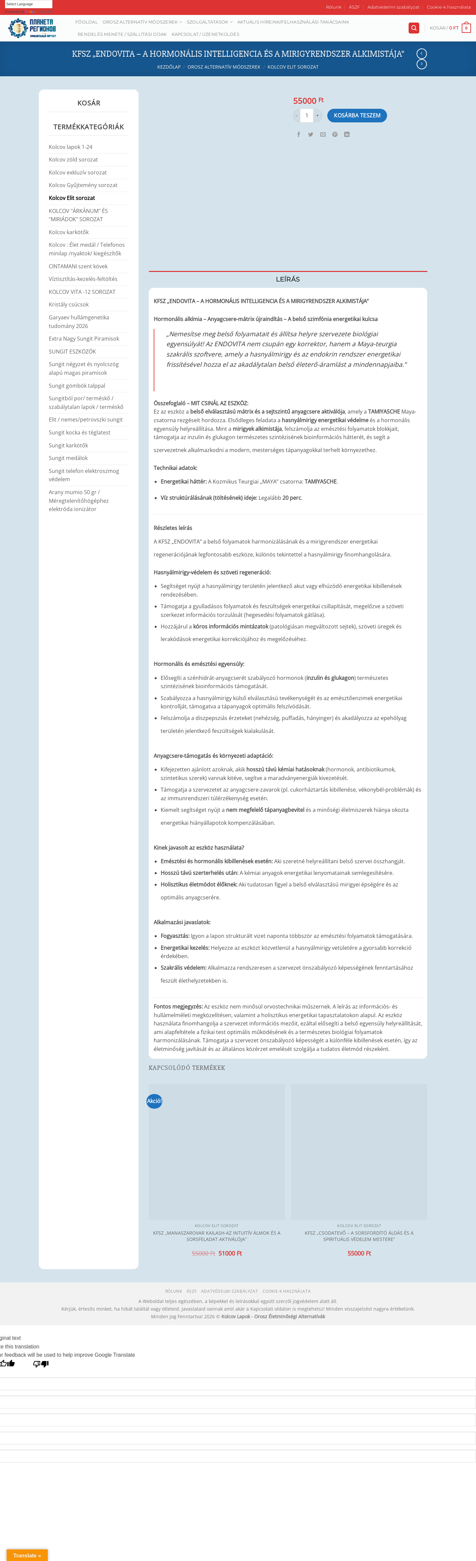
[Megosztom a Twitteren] (310, 134)
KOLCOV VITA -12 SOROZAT (82, 291)
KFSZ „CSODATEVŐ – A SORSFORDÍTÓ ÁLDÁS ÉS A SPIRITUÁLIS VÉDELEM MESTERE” (359, 1236)
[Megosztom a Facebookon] (298, 134)
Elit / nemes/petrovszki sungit (86, 419)
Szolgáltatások (210, 22)
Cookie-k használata (449, 7)
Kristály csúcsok (69, 304)
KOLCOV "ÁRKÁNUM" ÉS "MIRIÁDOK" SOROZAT (78, 215)
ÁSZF (354, 7)
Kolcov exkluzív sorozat (78, 172)
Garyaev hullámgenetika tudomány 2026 (79, 322)
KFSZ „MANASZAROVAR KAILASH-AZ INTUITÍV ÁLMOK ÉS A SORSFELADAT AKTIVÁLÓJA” (216, 1236)
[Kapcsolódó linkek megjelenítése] (375, 299)
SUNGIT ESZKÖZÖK (72, 351)
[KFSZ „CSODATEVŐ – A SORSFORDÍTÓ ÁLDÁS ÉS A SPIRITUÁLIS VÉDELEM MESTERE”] (359, 1152)
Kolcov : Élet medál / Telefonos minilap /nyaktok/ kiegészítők (87, 249)
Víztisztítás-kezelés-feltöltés (83, 279)
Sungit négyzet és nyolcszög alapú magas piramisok (84, 368)
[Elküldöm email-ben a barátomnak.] (322, 134)
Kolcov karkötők (69, 232)
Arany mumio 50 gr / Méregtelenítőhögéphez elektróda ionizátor (79, 500)
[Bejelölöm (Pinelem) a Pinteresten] (334, 134)
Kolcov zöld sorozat (73, 159)
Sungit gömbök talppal (77, 385)
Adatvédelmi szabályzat (393, 7)
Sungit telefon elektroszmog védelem (84, 475)
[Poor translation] (41, 1365)
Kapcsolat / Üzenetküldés (205, 34)
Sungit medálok (68, 458)
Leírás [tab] (288, 279)
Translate (38, 12)
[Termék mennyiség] (306, 115)
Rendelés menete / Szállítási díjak (122, 34)
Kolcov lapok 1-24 (70, 147)
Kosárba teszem (357, 115)
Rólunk (334, 7)
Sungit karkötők (68, 445)
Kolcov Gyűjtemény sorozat (83, 185)
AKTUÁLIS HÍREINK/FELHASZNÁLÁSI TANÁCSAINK (293, 22)
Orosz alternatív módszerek (142, 22)
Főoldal (86, 22)
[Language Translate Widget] (28, 4)
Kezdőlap (169, 67)
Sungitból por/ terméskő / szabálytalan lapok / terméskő (86, 403)
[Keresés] (414, 28)
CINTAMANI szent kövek (78, 266)
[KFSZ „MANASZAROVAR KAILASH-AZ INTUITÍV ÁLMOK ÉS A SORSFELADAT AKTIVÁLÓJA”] (217, 1152)
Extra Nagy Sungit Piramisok (84, 338)
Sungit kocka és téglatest (80, 432)
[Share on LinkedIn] (347, 134)
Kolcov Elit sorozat (293, 67)
